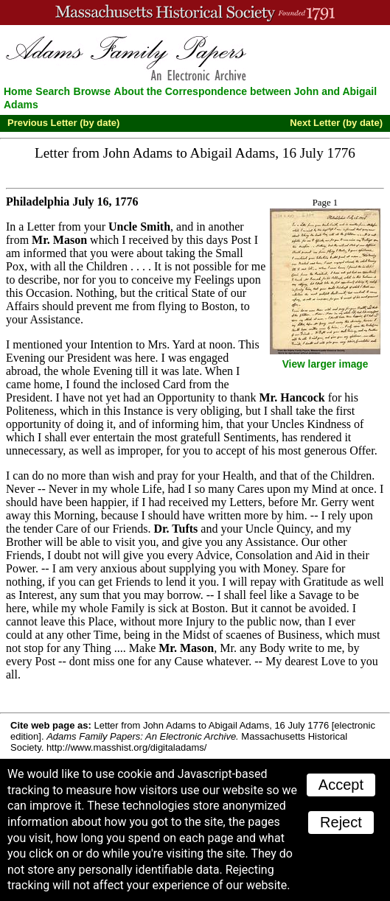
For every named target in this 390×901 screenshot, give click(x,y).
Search (52, 91)
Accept (340, 784)
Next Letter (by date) (336, 122)
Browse (92, 91)
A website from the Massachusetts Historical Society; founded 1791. (195, 12)
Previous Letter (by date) (63, 122)
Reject (341, 822)
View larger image (325, 364)
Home (18, 91)
